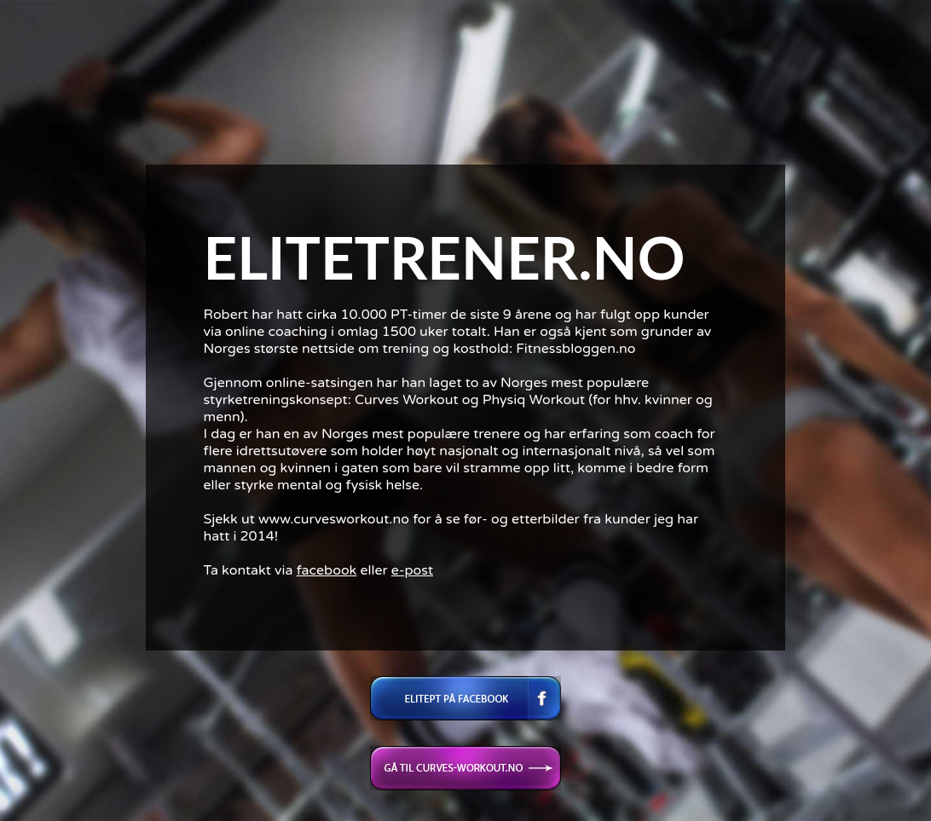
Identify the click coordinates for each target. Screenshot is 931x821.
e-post (412, 570)
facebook (327, 570)
